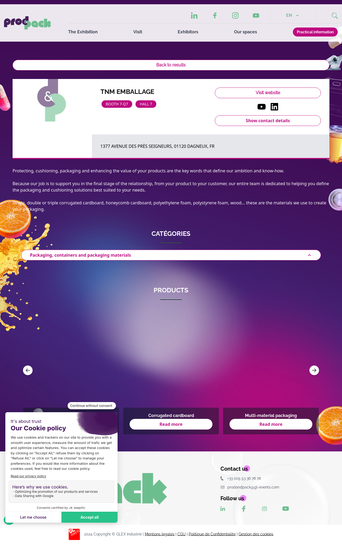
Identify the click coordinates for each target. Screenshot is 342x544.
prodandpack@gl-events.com (249, 487)
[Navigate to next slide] (314, 370)
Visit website (268, 92)
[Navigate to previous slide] (28, 370)
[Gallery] (171, 370)
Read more (171, 424)
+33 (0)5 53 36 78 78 (240, 478)
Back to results (171, 64)
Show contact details (268, 121)
